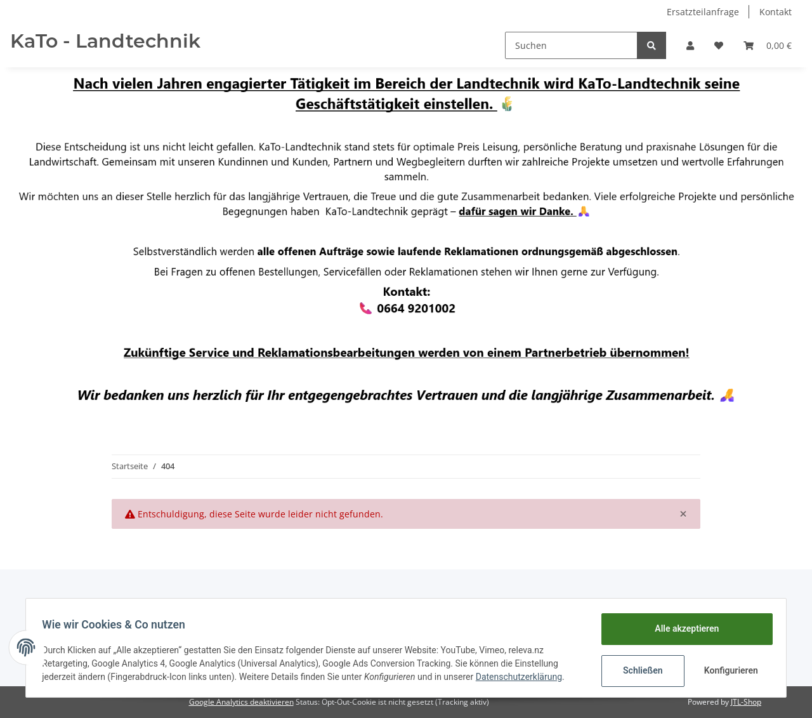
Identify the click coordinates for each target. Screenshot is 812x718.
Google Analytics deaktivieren (241, 701)
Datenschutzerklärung (523, 677)
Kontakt (775, 12)
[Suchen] (571, 45)
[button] (690, 45)
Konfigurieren (728, 670)
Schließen (638, 670)
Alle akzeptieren (682, 628)
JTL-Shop (746, 701)
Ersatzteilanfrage (703, 12)
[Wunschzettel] (718, 45)
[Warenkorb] (767, 45)
